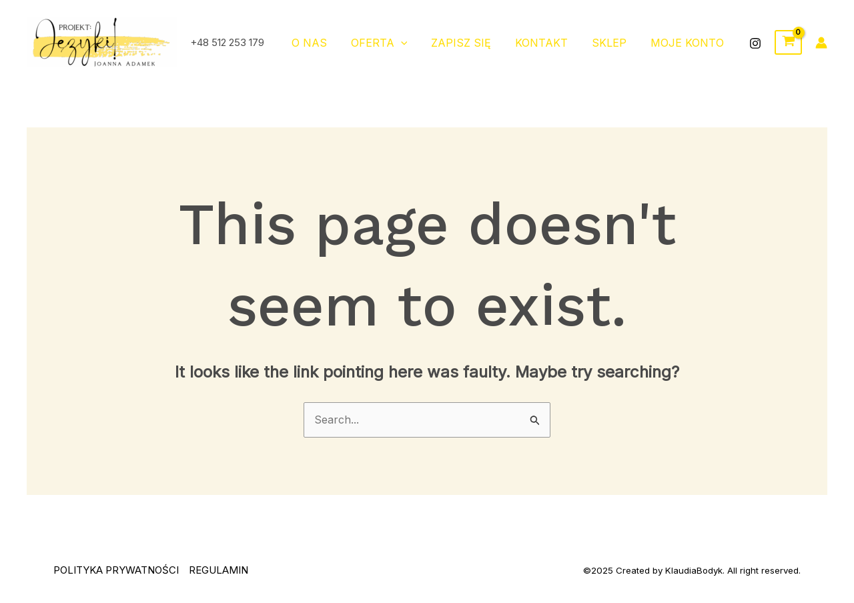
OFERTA (391, 42)
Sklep (613, 42)
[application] (413, 42)
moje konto (688, 42)
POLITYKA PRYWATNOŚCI (116, 570)
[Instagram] (755, 43)
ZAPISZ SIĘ (470, 42)
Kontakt (548, 42)
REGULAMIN (218, 570)
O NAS (324, 42)
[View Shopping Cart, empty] (788, 42)
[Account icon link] (821, 43)
